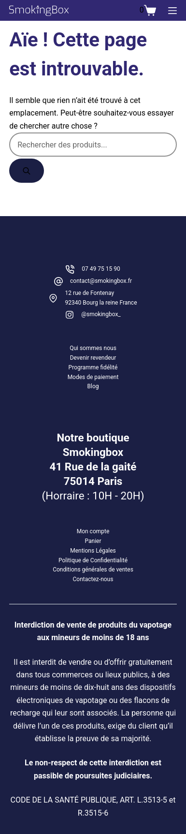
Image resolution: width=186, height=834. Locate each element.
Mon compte (93, 531)
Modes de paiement (93, 377)
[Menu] (172, 10)
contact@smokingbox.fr (101, 281)
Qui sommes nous (93, 348)
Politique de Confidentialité (93, 560)
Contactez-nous (93, 579)
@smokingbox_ (101, 314)
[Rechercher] (26, 171)
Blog (93, 386)
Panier (93, 541)
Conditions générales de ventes (93, 569)
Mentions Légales (93, 550)
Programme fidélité (93, 367)
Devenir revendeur (93, 357)
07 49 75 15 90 (101, 268)
